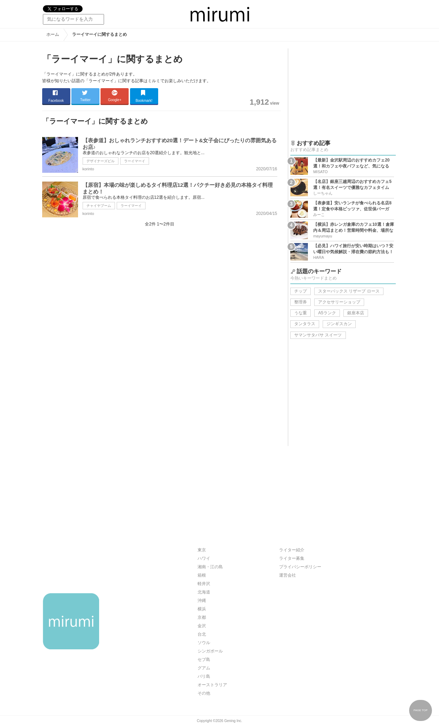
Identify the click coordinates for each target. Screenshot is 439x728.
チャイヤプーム (98, 206)
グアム (204, 667)
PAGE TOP (420, 710)
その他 (204, 693)
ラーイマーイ (134, 161)
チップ (300, 291)
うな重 (300, 312)
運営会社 (287, 575)
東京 (202, 549)
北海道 (204, 592)
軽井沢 (204, 583)
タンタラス (304, 323)
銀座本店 (355, 312)
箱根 (202, 575)
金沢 (202, 625)
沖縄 (202, 600)
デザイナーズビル (100, 161)
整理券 (300, 302)
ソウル (204, 642)
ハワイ (204, 558)
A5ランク (327, 312)
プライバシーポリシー (300, 566)
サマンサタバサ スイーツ (318, 335)
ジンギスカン (339, 323)
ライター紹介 (291, 549)
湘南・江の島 (210, 566)
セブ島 (204, 659)
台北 (202, 634)
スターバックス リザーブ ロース (349, 291)
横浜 (202, 608)
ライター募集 (291, 558)
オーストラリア (212, 684)
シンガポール (210, 651)
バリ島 (204, 676)
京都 (202, 617)
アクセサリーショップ (339, 302)
